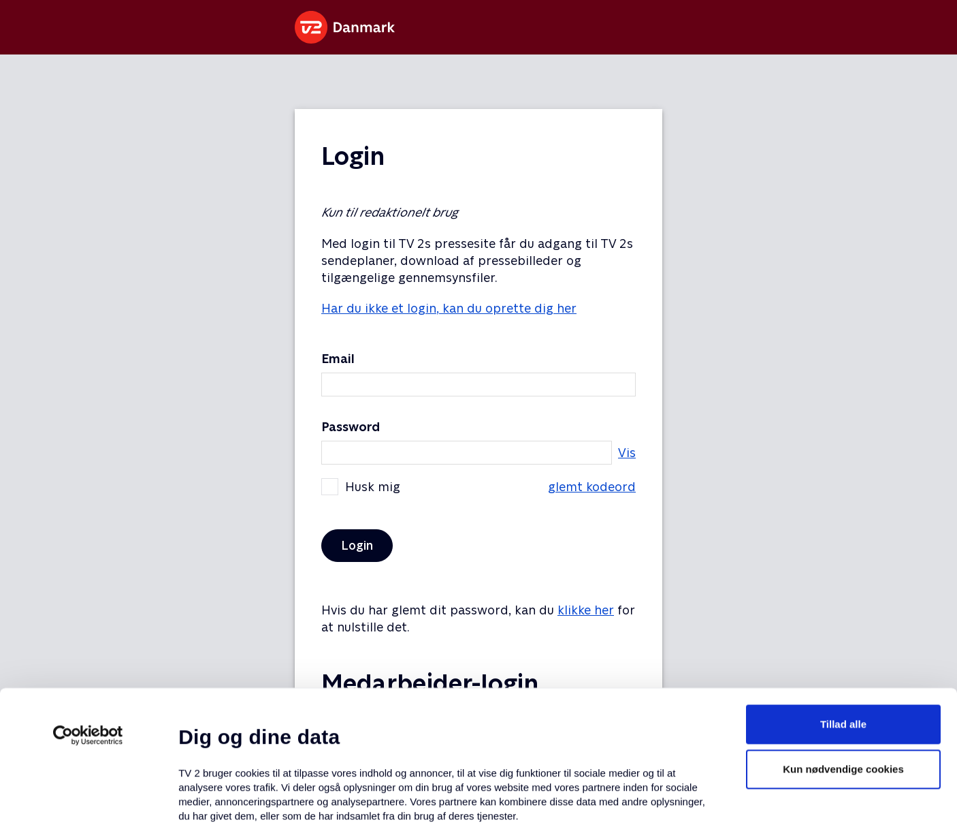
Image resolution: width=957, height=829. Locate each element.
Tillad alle (843, 604)
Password (350, 427)
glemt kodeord (592, 487)
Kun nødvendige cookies (843, 649)
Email (338, 358)
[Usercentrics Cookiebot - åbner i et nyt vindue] (88, 615)
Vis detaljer (659, 802)
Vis (627, 452)
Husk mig (478, 486)
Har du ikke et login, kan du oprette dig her (449, 308)
